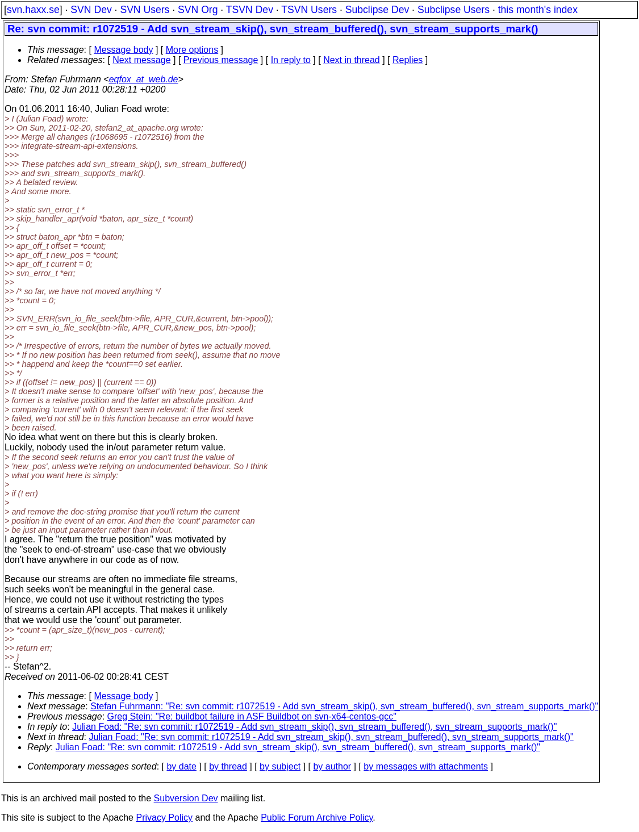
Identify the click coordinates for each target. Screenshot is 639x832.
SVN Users (144, 9)
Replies (407, 60)
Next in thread (351, 60)
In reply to (291, 60)
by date (181, 766)
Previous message (220, 60)
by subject (280, 766)
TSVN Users (309, 9)
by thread (228, 766)
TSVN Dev (249, 9)
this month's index (538, 9)
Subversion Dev (186, 798)
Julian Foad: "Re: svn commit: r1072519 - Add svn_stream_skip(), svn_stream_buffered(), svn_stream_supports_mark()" (314, 726)
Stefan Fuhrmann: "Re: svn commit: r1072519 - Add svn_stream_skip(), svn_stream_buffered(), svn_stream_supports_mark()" (344, 706)
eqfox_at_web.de (143, 79)
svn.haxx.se (33, 9)
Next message (141, 60)
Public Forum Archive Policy (317, 817)
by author (332, 766)
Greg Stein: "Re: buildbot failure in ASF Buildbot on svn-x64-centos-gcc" (251, 716)
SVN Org (198, 9)
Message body (123, 50)
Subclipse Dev (377, 9)
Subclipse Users (453, 9)
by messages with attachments (426, 766)
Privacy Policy (164, 817)
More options (192, 50)
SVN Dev (90, 9)
